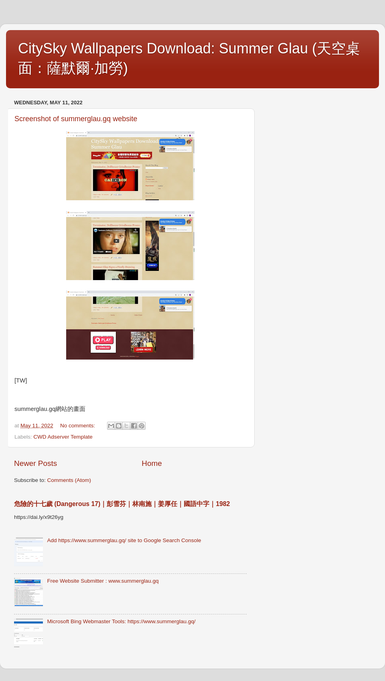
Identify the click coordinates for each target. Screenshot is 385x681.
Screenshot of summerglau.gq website (75, 119)
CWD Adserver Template (63, 437)
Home (152, 463)
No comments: (78, 426)
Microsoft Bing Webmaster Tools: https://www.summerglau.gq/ (121, 621)
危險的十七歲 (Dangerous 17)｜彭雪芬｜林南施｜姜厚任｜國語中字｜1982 (122, 503)
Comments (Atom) (69, 480)
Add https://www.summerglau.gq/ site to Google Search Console (124, 540)
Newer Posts (35, 463)
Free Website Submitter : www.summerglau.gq (102, 581)
